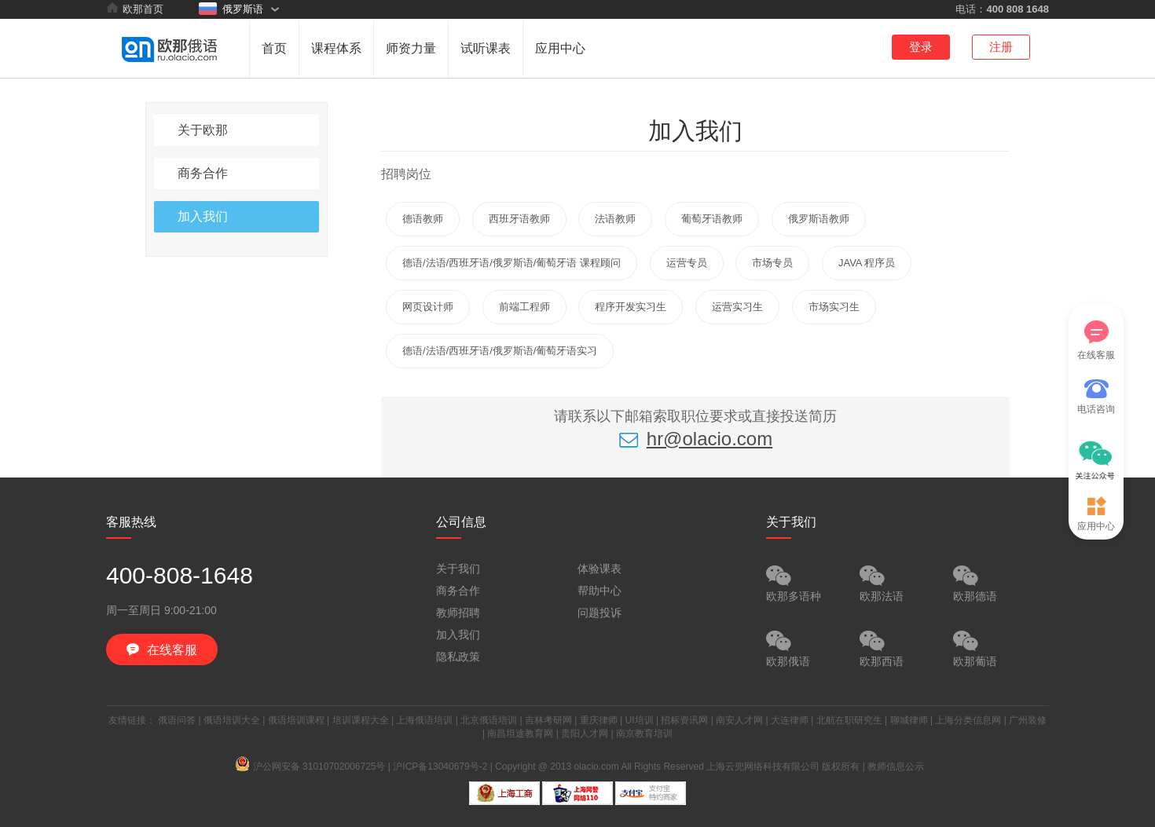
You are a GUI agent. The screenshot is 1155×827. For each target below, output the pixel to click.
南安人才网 (739, 720)
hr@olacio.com (695, 438)
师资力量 (411, 48)
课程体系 (336, 48)
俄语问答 (177, 720)
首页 (274, 48)
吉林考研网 (548, 720)
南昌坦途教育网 (520, 733)
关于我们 (458, 568)
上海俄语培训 (424, 720)
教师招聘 (458, 612)
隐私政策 (458, 656)
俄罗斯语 (231, 9)
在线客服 (1096, 340)
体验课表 (600, 568)
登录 (921, 46)
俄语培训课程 (296, 720)
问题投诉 (600, 612)
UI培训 (639, 720)
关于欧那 (203, 130)
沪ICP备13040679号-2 (440, 766)
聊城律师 (909, 720)
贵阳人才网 (584, 733)
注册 (1001, 46)
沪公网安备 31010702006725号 (311, 766)
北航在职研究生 (849, 720)
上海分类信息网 (968, 720)
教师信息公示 (895, 766)
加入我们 (203, 216)
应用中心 (560, 48)
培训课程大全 (360, 720)
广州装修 (1028, 720)
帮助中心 (600, 590)
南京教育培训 (644, 733)
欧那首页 (134, 8)
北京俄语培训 (488, 720)
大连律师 (789, 720)
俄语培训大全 (232, 720)
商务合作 (203, 173)
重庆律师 (599, 720)
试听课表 (485, 48)
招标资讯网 (684, 720)
